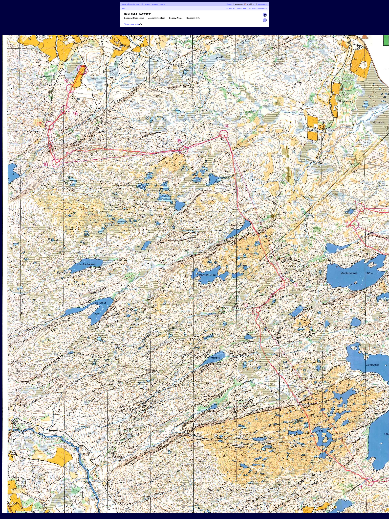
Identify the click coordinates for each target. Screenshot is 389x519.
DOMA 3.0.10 (262, 4)
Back (123, 8)
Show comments (131, 24)
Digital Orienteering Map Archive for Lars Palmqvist (140, 4)
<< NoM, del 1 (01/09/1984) (236, 8)
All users (229, 4)
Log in (162, 4)
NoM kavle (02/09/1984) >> (257, 8)
